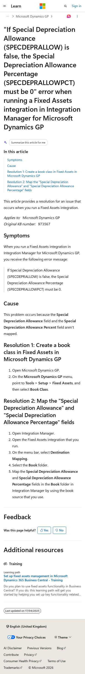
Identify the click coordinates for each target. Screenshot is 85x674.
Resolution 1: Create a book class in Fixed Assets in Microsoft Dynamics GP (42, 173)
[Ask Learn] (69, 16)
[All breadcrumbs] (8, 16)
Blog (60, 648)
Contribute (11, 654)
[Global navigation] (4, 6)
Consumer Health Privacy (21, 661)
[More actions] (77, 16)
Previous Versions (39, 648)
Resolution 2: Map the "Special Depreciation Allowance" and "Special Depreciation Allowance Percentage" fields (40, 186)
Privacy (29, 654)
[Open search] (65, 6)
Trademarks (11, 667)
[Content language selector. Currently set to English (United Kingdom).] (26, 626)
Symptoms (14, 160)
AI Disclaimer (13, 648)
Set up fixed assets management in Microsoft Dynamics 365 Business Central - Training (36, 578)
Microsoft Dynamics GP (32, 16)
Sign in (76, 6)
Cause (11, 165)
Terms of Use (57, 661)
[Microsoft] (43, 6)
